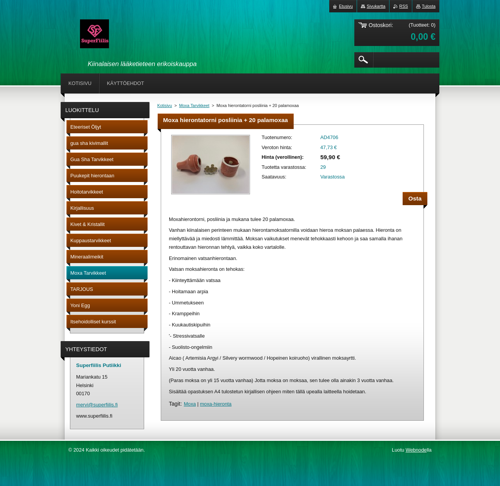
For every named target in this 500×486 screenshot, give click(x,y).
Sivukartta (376, 6)
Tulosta (428, 6)
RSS (403, 6)
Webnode (416, 450)
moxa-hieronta (215, 404)
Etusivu (346, 6)
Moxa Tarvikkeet (194, 105)
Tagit (174, 404)
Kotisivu (164, 105)
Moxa (190, 404)
